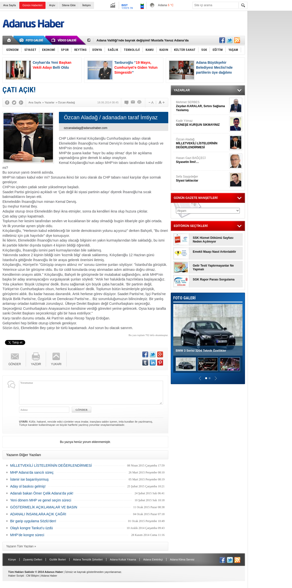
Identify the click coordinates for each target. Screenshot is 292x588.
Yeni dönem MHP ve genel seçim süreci (40, 500)
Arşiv (52, 5)
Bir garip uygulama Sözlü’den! (33, 521)
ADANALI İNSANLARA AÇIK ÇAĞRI (38, 514)
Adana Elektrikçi (153, 559)
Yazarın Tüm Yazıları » (21, 546)
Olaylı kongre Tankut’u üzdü (31, 528)
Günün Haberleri (33, 5)
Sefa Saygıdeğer (202, 179)
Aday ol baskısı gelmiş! (28, 486)
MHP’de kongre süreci (27, 535)
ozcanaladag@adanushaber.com (85, 128)
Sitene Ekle (69, 5)
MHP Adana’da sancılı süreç (32, 472)
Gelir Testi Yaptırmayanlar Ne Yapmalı (213, 267)
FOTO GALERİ (184, 298)
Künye (12, 559)
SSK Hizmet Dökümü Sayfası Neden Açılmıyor (213, 239)
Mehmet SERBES (202, 106)
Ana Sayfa (9, 5)
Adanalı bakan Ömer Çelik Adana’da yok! (41, 493)
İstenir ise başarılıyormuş (29, 479)
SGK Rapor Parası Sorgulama (214, 279)
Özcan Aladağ (202, 143)
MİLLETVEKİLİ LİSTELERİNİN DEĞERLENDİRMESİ (51, 465)
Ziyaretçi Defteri (32, 559)
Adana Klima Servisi (182, 559)
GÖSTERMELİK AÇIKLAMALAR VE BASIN (43, 507)
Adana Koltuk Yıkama (123, 559)
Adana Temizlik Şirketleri (88, 559)
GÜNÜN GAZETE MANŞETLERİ (196, 198)
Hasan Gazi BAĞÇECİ (202, 160)
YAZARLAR (182, 90)
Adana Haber (49, 575)
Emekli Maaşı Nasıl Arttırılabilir (214, 251)
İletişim (86, 5)
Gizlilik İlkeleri (57, 559)
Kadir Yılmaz (202, 123)
